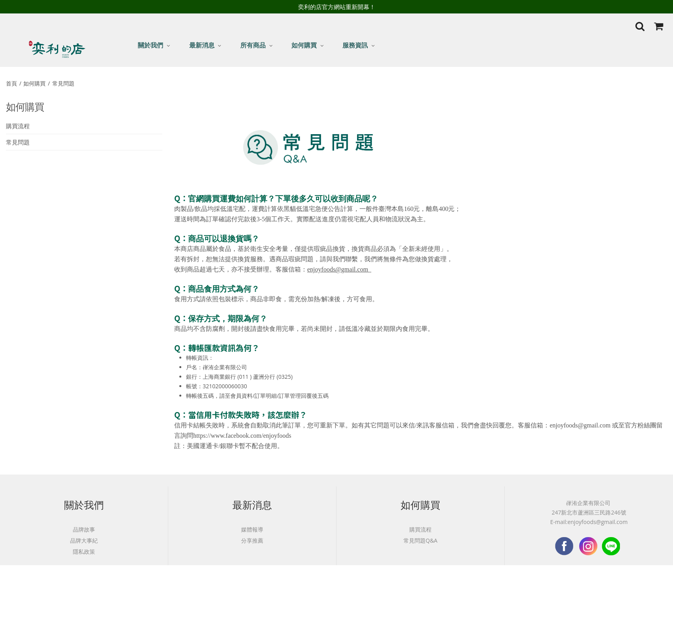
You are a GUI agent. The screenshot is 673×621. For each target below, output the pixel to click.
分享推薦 (252, 540)
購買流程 (18, 126)
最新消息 (202, 45)
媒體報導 (252, 529)
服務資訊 (355, 45)
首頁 (12, 83)
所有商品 (253, 45)
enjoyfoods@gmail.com (338, 269)
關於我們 (150, 45)
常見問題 (64, 83)
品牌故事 (84, 529)
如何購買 (304, 45)
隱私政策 (84, 551)
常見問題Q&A (420, 540)
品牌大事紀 (84, 540)
